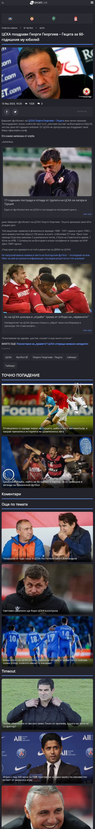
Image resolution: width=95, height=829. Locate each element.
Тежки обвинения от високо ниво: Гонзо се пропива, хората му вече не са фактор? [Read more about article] (46, 725)
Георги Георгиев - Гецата (47, 357)
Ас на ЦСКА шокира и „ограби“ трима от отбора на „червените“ (46, 317)
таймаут (72, 357)
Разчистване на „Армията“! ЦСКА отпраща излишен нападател (52, 343)
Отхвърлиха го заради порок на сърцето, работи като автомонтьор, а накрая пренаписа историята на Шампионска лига (45, 430)
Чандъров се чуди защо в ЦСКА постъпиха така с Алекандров (40, 558)
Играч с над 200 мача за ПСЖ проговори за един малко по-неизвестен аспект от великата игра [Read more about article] (45, 778)
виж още (87, 214)
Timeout (8, 671)
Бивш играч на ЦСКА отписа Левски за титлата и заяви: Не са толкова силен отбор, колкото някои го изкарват (45, 661)
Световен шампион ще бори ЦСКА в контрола (30, 610)
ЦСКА (8, 357)
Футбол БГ (22, 357)
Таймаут (10, 365)
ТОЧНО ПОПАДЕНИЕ (21, 375)
